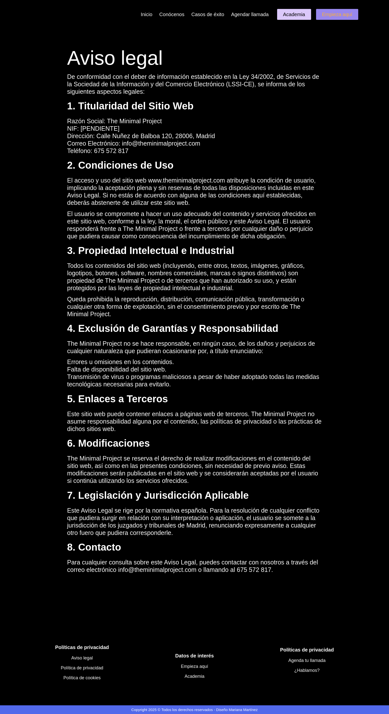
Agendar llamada (250, 14)
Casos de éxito (207, 14)
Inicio (146, 14)
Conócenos (171, 14)
